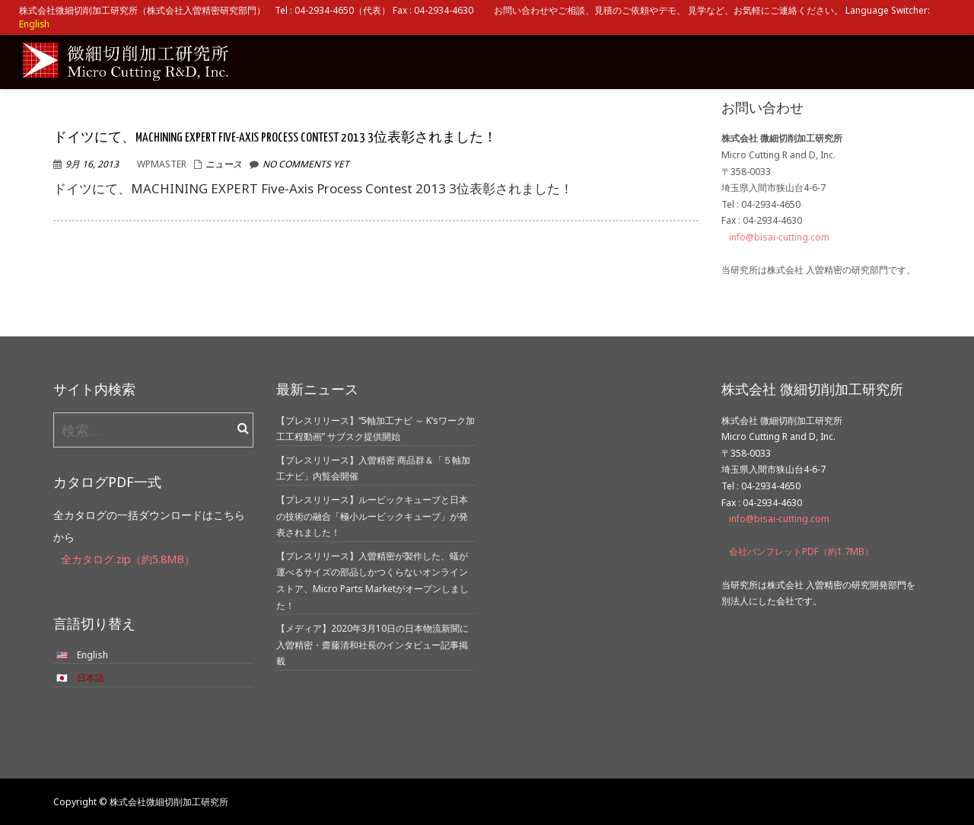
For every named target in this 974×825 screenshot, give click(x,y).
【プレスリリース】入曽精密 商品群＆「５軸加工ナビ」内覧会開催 (373, 468)
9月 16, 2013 (92, 164)
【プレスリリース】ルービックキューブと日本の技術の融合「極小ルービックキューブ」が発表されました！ (372, 516)
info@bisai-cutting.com (779, 237)
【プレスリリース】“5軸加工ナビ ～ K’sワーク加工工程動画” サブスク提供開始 (375, 429)
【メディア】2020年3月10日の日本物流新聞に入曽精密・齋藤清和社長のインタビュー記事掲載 (372, 644)
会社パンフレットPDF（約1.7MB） (801, 551)
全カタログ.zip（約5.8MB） (128, 559)
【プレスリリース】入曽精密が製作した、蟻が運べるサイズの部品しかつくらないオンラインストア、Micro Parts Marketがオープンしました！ (372, 580)
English (34, 24)
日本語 (90, 677)
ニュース (223, 164)
